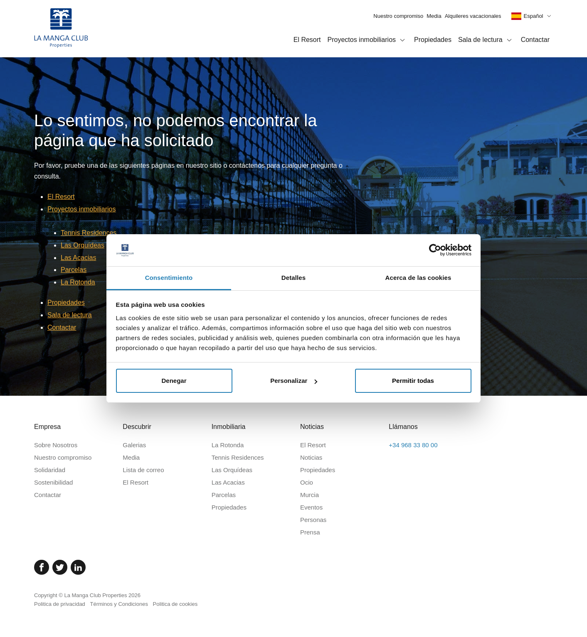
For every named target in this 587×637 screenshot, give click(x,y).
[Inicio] (61, 28)
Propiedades (432, 39)
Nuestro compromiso (398, 16)
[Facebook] (41, 567)
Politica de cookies (175, 604)
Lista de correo (143, 469)
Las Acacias (78, 257)
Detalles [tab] (293, 277)
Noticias (311, 457)
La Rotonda (78, 282)
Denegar (173, 380)
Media (434, 16)
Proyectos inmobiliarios (368, 40)
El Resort (307, 39)
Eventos (311, 507)
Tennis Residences (88, 232)
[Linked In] (78, 567)
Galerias (134, 444)
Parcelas (73, 269)
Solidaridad (49, 469)
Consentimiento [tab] (169, 277)
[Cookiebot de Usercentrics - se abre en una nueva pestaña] (435, 250)
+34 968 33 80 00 (413, 444)
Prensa (310, 532)
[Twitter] (59, 567)
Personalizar (293, 380)
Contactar (535, 39)
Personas (313, 519)
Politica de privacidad (59, 604)
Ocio (306, 482)
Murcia (309, 494)
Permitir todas (413, 380)
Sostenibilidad (53, 482)
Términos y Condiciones (119, 604)
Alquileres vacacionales (473, 16)
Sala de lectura (486, 40)
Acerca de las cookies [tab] (418, 277)
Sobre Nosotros (55, 444)
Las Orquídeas (82, 245)
